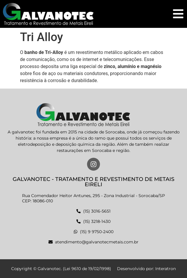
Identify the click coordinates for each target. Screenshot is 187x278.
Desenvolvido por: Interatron (146, 268)
